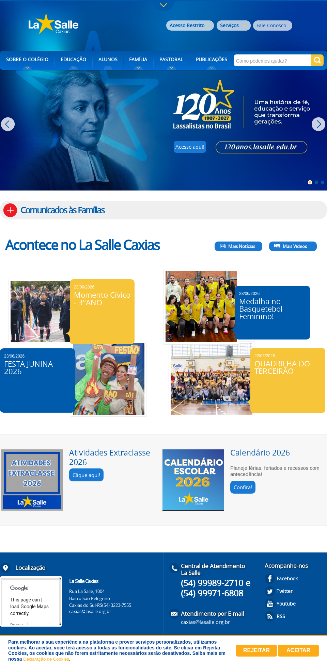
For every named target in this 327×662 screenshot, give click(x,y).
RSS (281, 616)
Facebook (287, 578)
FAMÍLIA (138, 59)
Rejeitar (256, 650)
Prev (8, 124)
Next (319, 124)
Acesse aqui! (189, 146)
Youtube (286, 603)
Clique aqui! (86, 474)
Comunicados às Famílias (62, 210)
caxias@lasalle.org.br (90, 611)
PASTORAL (171, 59)
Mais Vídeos (295, 246)
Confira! (243, 487)
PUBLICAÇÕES (211, 59)
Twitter (285, 591)
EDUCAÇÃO (73, 59)
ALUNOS (108, 59)
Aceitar (298, 650)
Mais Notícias (241, 246)
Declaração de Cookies (46, 659)
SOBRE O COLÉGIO (27, 59)
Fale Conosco (271, 25)
